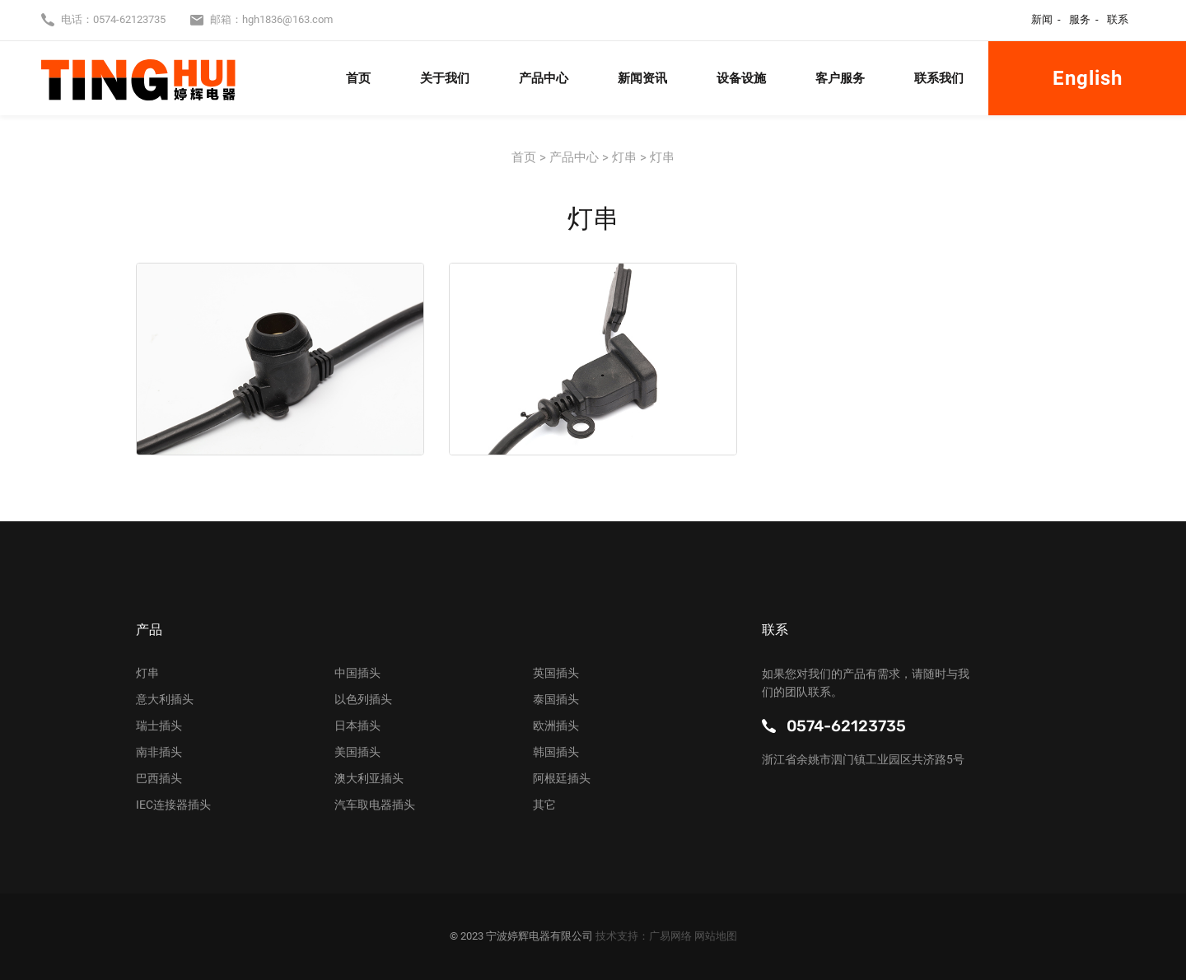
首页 (358, 78)
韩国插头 (556, 751)
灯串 (147, 672)
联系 (1117, 19)
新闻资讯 (642, 78)
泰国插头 (556, 699)
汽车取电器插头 (374, 804)
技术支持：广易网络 (644, 936)
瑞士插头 (159, 725)
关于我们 (444, 78)
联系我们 (939, 78)
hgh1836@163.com (287, 19)
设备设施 (741, 78)
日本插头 (357, 725)
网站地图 (715, 936)
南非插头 (159, 751)
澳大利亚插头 (369, 778)
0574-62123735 (129, 19)
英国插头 (556, 672)
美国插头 (357, 751)
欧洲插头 (556, 725)
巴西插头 (159, 778)
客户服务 (840, 78)
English (1088, 78)
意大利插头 (165, 699)
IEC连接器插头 (173, 804)
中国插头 (357, 672)
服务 (1079, 19)
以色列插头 (363, 699)
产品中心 (543, 78)
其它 (544, 804)
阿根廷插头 (562, 778)
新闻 (1042, 19)
